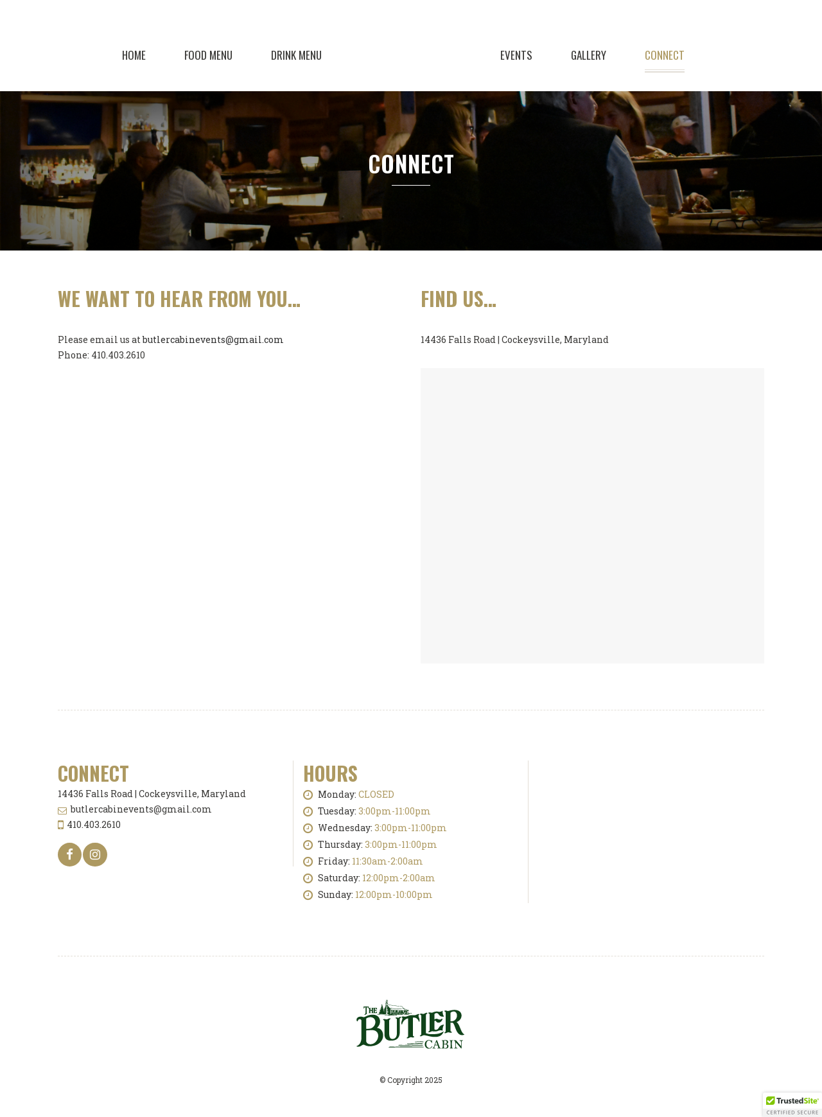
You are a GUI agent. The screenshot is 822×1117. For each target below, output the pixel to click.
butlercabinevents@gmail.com (213, 339)
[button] (792, 1105)
